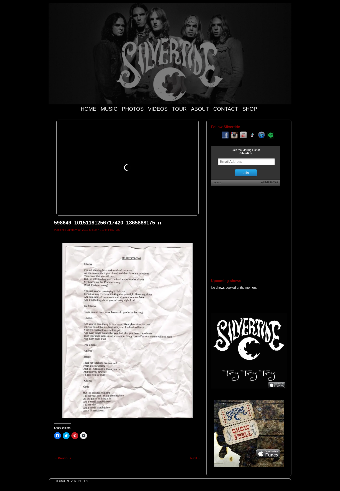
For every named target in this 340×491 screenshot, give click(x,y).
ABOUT (200, 109)
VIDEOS (158, 109)
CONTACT (225, 109)
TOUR (179, 109)
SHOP (249, 109)
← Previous (62, 458)
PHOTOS (133, 109)
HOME (88, 109)
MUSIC (109, 109)
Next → (195, 458)
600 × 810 (98, 229)
